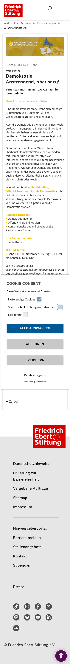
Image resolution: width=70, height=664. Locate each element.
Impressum (28, 382)
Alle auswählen (35, 328)
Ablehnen (35, 344)
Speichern (34, 360)
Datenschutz (41, 382)
